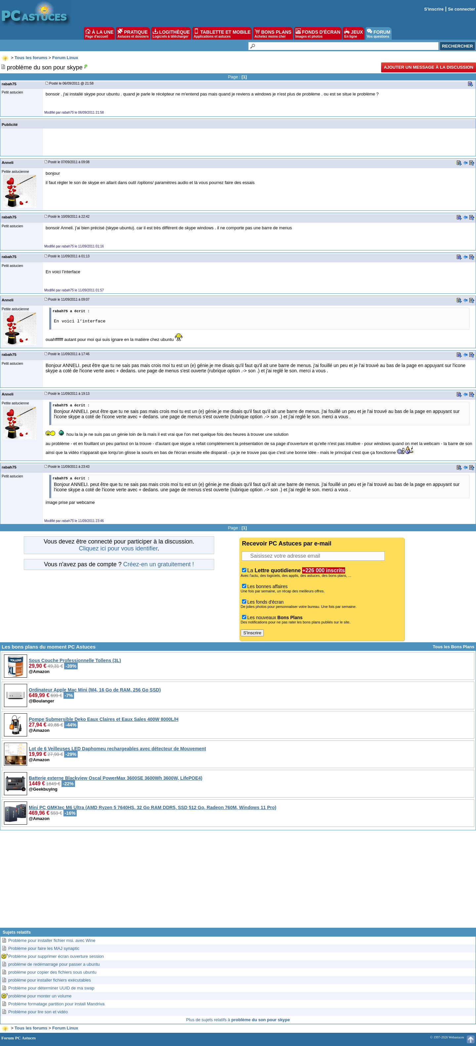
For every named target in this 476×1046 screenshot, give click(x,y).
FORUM (378, 33)
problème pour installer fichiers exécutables (49, 980)
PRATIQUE (133, 33)
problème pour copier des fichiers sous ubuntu (52, 972)
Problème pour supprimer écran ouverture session (56, 956)
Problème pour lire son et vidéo (38, 1011)
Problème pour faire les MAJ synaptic (43, 948)
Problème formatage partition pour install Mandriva (56, 1003)
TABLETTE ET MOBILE (222, 33)
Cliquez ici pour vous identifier (118, 548)
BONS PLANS (273, 33)
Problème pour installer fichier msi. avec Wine (52, 940)
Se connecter (461, 9)
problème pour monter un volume (40, 995)
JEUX (353, 33)
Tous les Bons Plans (453, 646)
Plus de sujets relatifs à (238, 1019)
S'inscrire (434, 9)
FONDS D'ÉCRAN (318, 33)
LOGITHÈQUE (171, 33)
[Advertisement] (238, 881)
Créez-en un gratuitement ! (158, 564)
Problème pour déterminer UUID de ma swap (51, 988)
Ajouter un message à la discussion (428, 67)
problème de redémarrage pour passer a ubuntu (54, 964)
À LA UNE (99, 33)
